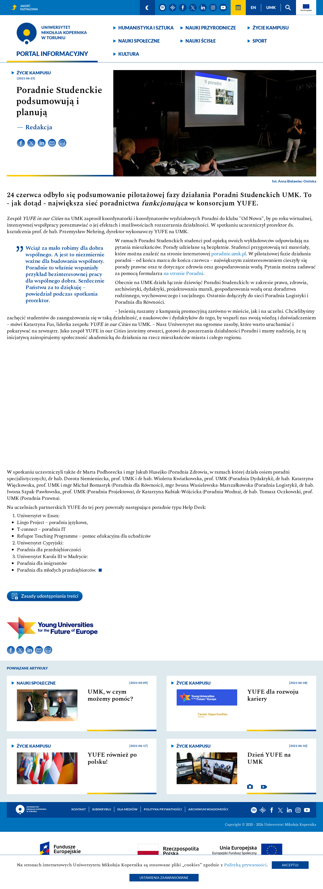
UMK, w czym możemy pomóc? (110, 695)
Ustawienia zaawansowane (164, 878)
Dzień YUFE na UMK (269, 758)
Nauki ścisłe (200, 41)
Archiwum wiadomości (208, 809)
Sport (260, 41)
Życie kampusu (271, 27)
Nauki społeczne (139, 41)
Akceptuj (290, 865)
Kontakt (78, 809)
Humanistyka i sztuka (146, 27)
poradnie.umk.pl (228, 254)
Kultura (128, 54)
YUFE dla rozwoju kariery (273, 695)
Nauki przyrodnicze (210, 27)
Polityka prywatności (163, 809)
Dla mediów (127, 809)
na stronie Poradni (183, 273)
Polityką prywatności (245, 865)
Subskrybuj (101, 809)
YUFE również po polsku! (112, 758)
